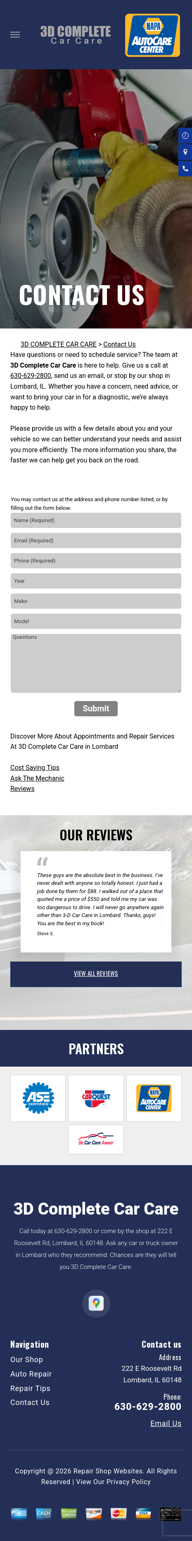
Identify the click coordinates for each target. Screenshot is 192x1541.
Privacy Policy (129, 1482)
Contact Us (119, 344)
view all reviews (96, 973)
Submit (96, 708)
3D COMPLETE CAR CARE (59, 344)
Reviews (22, 789)
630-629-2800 (30, 376)
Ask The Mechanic (37, 778)
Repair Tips (30, 1388)
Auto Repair (31, 1374)
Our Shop (26, 1359)
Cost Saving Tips (34, 768)
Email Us (166, 1423)
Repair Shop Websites (108, 1471)
